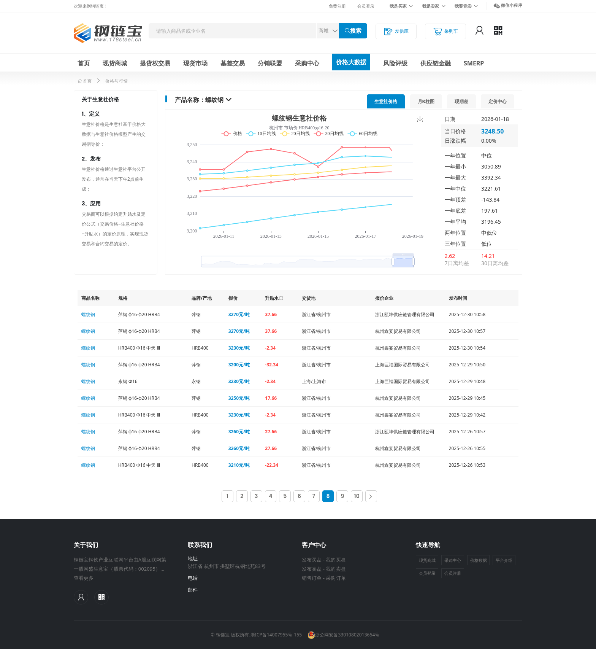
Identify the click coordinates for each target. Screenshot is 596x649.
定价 (497, 101)
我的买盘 (336, 559)
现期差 (461, 101)
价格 (385, 101)
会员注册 (452, 573)
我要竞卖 (463, 6)
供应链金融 (435, 63)
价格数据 (478, 560)
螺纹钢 (214, 99)
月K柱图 (426, 101)
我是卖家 (430, 6)
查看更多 (84, 577)
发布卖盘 (312, 568)
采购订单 (336, 577)
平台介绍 (504, 560)
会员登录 (365, 6)
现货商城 (115, 63)
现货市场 (195, 63)
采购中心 (307, 63)
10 (357, 496)
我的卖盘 (336, 568)
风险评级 (395, 63)
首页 (84, 63)
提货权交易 (155, 63)
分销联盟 (270, 63)
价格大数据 (351, 62)
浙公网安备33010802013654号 (343, 635)
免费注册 (337, 6)
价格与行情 (116, 81)
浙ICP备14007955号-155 (276, 635)
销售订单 (312, 577)
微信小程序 (511, 5)
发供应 (396, 31)
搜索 (355, 31)
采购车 (445, 31)
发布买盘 (312, 559)
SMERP (474, 63)
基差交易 (232, 63)
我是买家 (398, 6)
